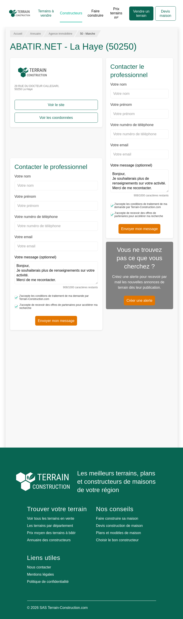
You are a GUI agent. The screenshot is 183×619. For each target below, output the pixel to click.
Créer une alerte (140, 300)
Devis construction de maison (119, 526)
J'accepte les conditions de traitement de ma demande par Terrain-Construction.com (52, 297)
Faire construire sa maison (117, 518)
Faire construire (95, 13)
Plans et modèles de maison (118, 533)
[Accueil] (19, 13)
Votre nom (23, 176)
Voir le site (56, 105)
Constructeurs (71, 13)
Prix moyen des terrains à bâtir (51, 533)
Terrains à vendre (46, 13)
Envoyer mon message (56, 321)
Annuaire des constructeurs (49, 540)
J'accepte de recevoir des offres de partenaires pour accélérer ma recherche (56, 306)
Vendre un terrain (141, 13)
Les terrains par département (50, 526)
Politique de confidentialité (48, 582)
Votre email (23, 237)
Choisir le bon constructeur (117, 540)
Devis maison (165, 13)
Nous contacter (39, 567)
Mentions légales (40, 574)
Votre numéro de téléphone (36, 217)
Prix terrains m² (116, 13)
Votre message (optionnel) (56, 272)
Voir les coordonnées (56, 118)
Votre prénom (25, 196)
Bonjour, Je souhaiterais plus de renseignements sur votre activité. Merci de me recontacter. (56, 272)
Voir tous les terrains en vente (50, 518)
